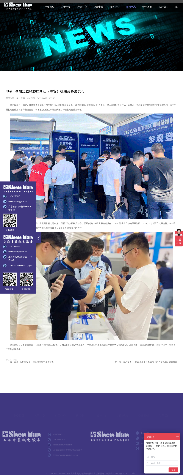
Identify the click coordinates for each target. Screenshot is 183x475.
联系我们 (163, 6)
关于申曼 (66, 6)
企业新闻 (20, 98)
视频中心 (98, 6)
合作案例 (147, 6)
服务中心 (114, 6)
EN (176, 6)
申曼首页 (49, 6)
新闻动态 (131, 6)
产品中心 (82, 6)
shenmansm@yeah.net (17, 201)
